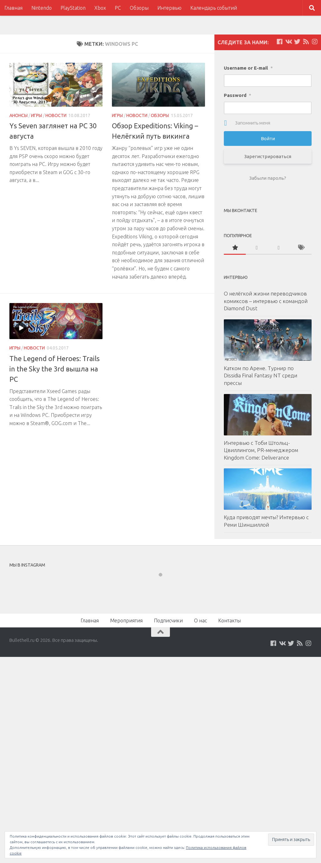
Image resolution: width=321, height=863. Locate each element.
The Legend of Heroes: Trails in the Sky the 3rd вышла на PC (54, 368)
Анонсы (18, 115)
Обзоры (139, 8)
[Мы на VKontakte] (288, 42)
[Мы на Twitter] (297, 42)
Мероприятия (126, 620)
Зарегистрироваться (267, 156)
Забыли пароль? (267, 178)
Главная (13, 8)
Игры (36, 115)
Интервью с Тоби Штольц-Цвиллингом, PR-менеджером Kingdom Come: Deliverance (261, 450)
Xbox (100, 8)
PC (118, 8)
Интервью (169, 8)
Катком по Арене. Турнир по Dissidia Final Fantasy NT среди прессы (260, 375)
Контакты (229, 620)
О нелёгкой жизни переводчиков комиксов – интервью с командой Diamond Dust (266, 300)
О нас (200, 620)
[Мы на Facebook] (279, 42)
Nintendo (41, 8)
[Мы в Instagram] (315, 42)
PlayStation (73, 8)
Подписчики (168, 620)
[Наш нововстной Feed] (306, 42)
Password (237, 95)
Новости (55, 115)
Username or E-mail (248, 68)
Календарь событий (213, 8)
